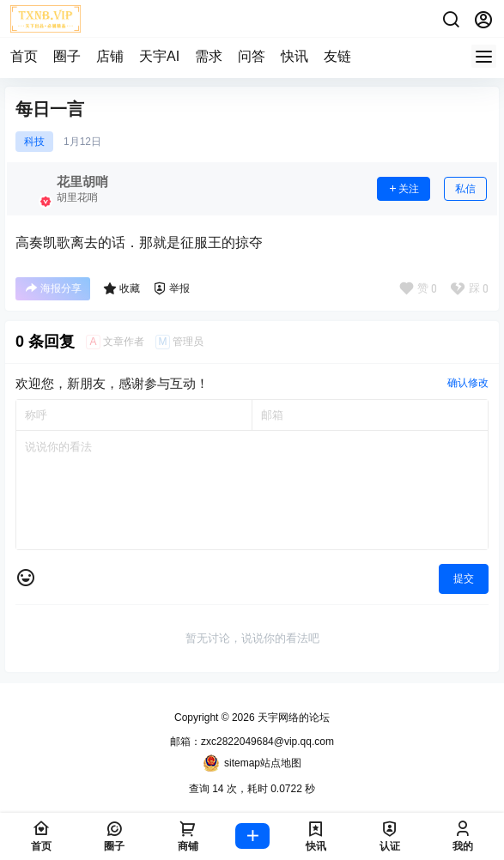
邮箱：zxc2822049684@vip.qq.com (252, 742)
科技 (34, 141)
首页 (24, 56)
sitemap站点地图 (252, 763)
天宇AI (159, 56)
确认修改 (468, 383)
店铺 (110, 56)
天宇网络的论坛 (292, 718)
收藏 (121, 288)
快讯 (294, 56)
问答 (251, 56)
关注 (403, 189)
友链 (337, 56)
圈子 (67, 56)
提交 (463, 578)
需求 (208, 56)
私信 (465, 189)
